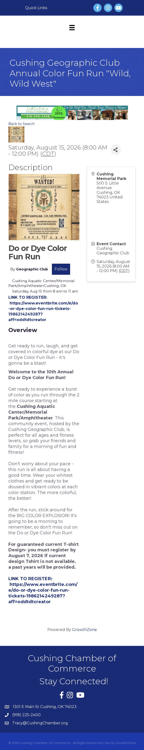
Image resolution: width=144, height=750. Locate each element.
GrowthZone (84, 629)
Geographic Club (32, 269)
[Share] (115, 149)
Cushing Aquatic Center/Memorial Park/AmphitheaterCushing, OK (41, 283)
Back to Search (21, 124)
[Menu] (72, 28)
